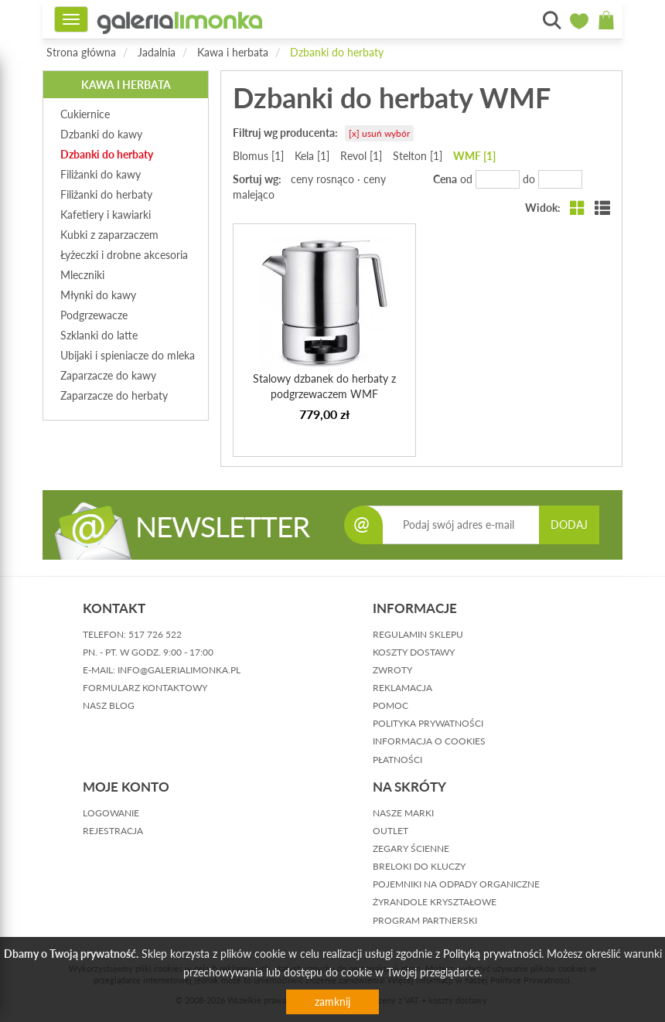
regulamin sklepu (418, 634)
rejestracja (113, 830)
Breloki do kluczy (419, 866)
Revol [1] (361, 155)
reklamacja (402, 687)
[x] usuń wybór (379, 133)
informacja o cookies (429, 741)
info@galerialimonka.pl (179, 670)
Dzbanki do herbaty (337, 52)
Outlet (390, 830)
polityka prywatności (428, 723)
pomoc (390, 705)
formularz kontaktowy (145, 687)
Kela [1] (312, 155)
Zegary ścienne (411, 848)
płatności (397, 759)
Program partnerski (425, 920)
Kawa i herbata (232, 52)
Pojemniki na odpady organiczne (456, 884)
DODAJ (569, 524)
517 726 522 (155, 634)
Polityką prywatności (492, 953)
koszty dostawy (414, 652)
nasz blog (109, 705)
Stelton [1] (417, 155)
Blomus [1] (258, 155)
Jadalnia (157, 52)
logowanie (111, 813)
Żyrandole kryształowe (434, 902)
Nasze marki (403, 813)
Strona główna (81, 52)
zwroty (392, 670)
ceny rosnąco (322, 179)
